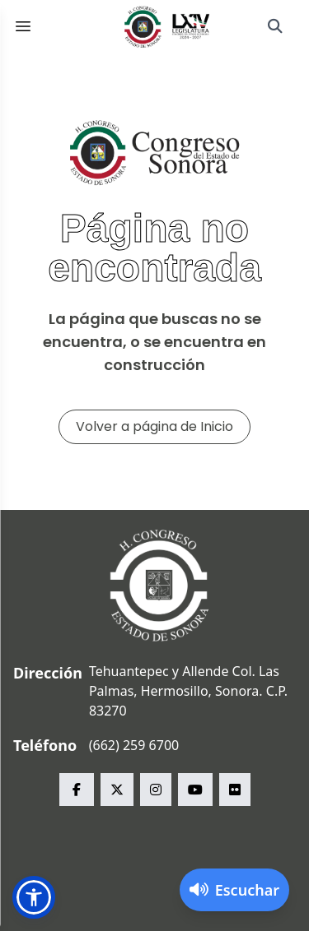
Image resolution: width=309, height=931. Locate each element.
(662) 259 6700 (134, 745)
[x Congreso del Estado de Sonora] (117, 789)
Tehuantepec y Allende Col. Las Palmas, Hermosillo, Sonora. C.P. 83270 (188, 691)
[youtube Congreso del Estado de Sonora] (195, 789)
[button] (33, 897)
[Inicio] (167, 26)
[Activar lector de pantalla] (234, 889)
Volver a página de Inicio (154, 426)
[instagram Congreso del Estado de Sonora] (156, 789)
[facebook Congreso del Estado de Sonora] (76, 789)
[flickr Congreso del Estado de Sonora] (235, 789)
